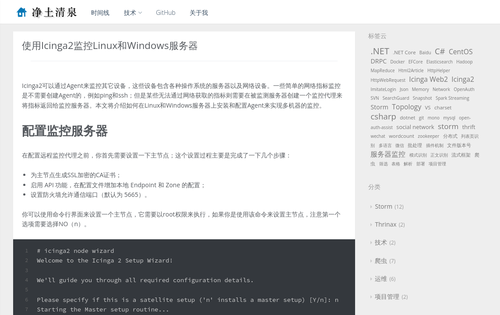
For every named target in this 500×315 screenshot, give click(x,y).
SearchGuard (396, 98)
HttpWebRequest (387, 80)
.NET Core (404, 52)
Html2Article (411, 70)
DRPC (378, 61)
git (421, 118)
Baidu (425, 52)
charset (442, 107)
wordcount (401, 136)
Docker (398, 62)
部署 (420, 164)
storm (448, 126)
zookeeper (428, 136)
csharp (383, 116)
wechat (377, 136)
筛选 (383, 164)
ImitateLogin (383, 89)
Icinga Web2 (428, 79)
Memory (420, 89)
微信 (399, 145)
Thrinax (385, 224)
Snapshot (422, 98)
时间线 (100, 12)
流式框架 (461, 154)
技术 (133, 12)
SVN (374, 98)
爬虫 (381, 260)
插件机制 (435, 145)
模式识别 (418, 155)
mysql (449, 118)
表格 (395, 164)
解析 (408, 164)
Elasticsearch (439, 62)
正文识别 (439, 155)
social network (415, 127)
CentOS (461, 51)
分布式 (450, 136)
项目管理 (437, 164)
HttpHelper (438, 70)
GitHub (166, 12)
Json (404, 89)
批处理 (415, 145)
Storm (379, 107)
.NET (379, 51)
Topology (406, 107)
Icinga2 (462, 79)
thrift (468, 127)
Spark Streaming (452, 98)
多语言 (385, 145)
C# (440, 51)
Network (441, 89)
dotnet (407, 117)
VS (428, 107)
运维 (381, 278)
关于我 (199, 12)
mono (434, 118)
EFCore (415, 62)
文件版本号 (459, 145)
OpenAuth (464, 89)
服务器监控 (387, 154)
